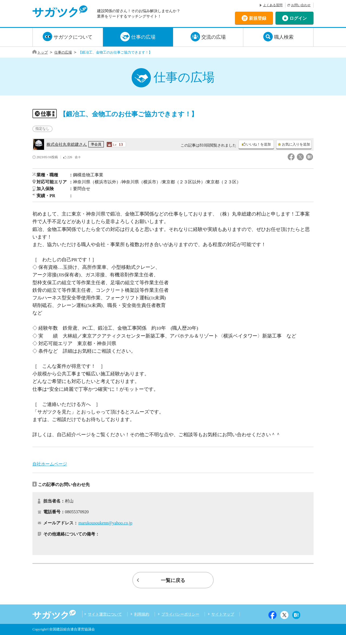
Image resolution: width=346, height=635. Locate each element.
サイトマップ (222, 614)
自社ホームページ (49, 464)
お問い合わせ (301, 5)
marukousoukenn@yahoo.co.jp (105, 523)
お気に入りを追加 (296, 144)
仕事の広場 (143, 37)
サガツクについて (73, 37)
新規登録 (257, 18)
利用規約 (141, 614)
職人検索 (284, 37)
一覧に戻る (173, 580)
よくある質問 (272, 5)
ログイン (298, 18)
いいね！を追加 (258, 144)
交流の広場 (213, 37)
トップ (42, 52)
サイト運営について (105, 614)
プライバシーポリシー (180, 614)
